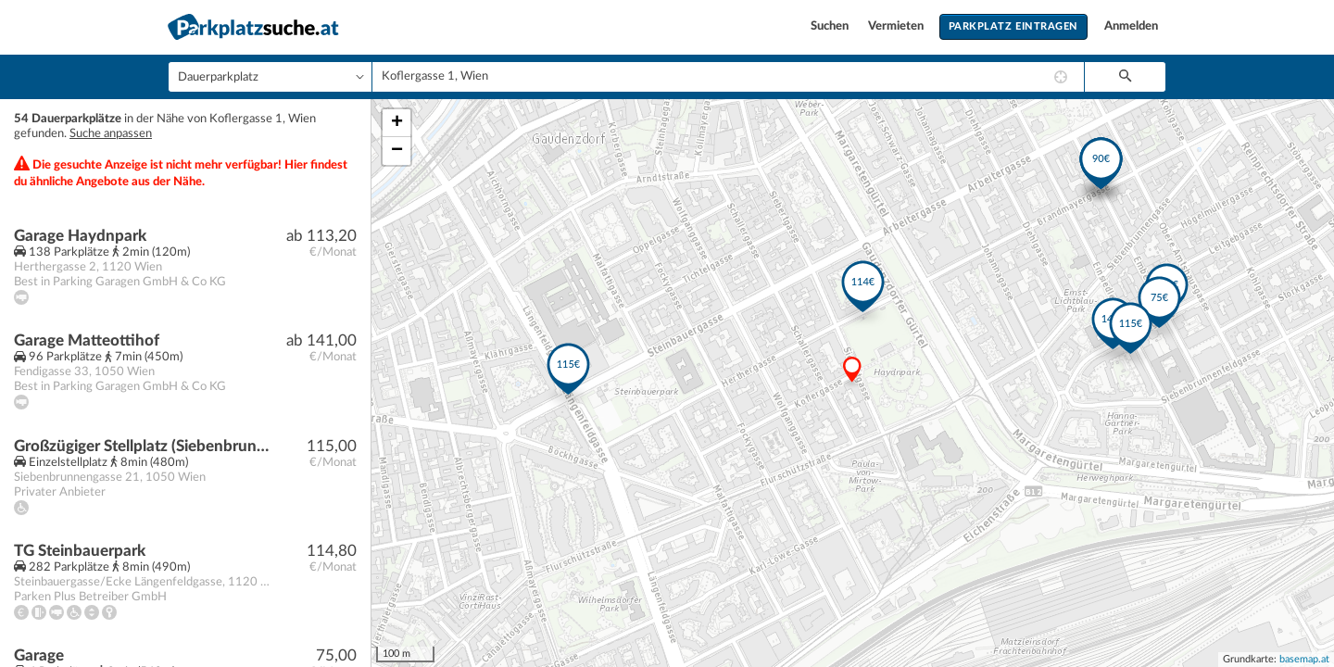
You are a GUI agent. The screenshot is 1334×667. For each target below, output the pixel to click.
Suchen (831, 26)
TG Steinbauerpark (79, 551)
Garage (39, 655)
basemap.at (1304, 659)
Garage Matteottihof (86, 340)
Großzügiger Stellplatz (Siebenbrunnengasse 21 (145, 446)
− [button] (397, 151)
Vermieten (897, 26)
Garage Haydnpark (80, 236)
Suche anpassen (110, 134)
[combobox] (728, 77)
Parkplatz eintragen (1013, 26)
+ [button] (397, 123)
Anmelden (1131, 26)
